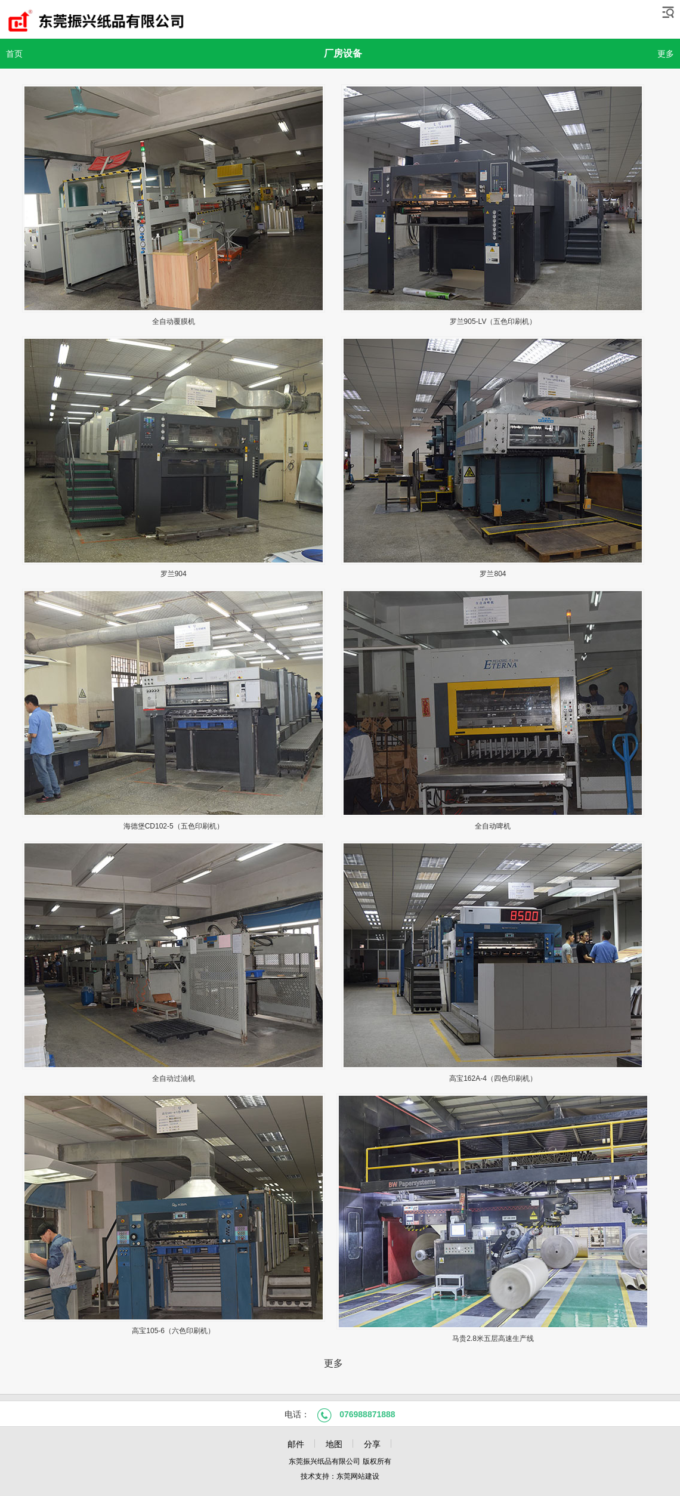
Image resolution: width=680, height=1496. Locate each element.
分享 (372, 1444)
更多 (665, 53)
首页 (14, 53)
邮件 (296, 1444)
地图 (334, 1444)
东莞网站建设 (357, 1476)
